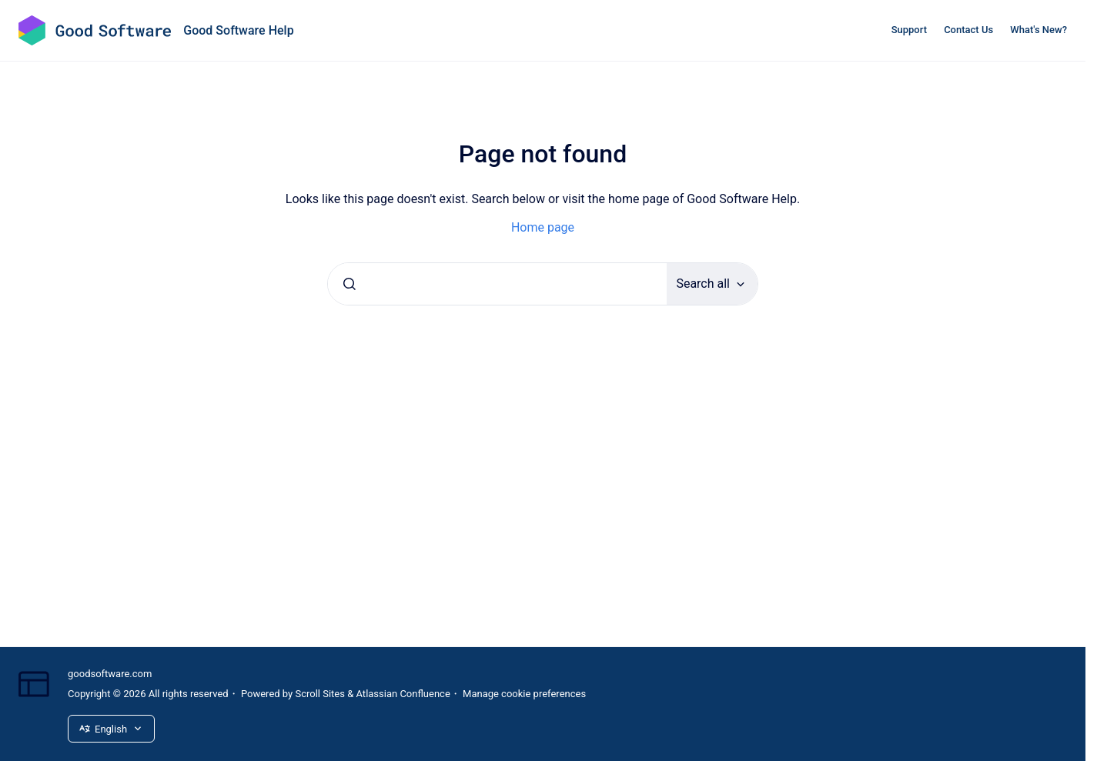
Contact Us (968, 29)
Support (909, 29)
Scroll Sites (320, 693)
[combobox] (497, 284)
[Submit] (349, 284)
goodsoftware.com (110, 673)
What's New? (1038, 29)
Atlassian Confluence (403, 693)
